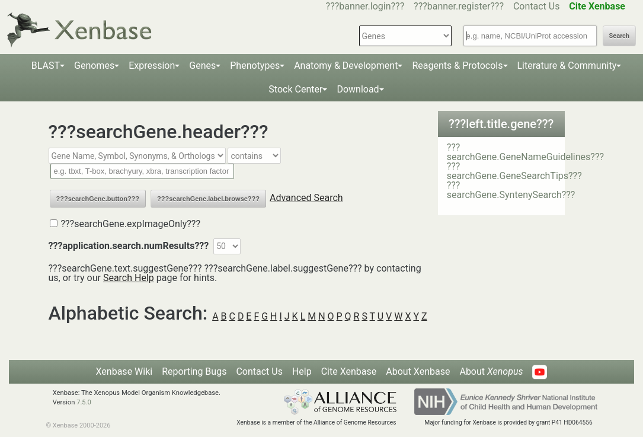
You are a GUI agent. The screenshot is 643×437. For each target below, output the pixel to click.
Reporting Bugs (194, 371)
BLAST (45, 65)
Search (619, 36)
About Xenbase (418, 371)
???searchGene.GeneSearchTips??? (514, 171)
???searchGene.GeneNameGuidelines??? (525, 152)
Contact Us (536, 6)
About (491, 371)
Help (302, 371)
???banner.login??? (365, 6)
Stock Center (295, 89)
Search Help (128, 277)
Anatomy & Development (346, 65)
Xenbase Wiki (124, 371)
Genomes (94, 65)
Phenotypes (255, 65)
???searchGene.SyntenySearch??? (511, 190)
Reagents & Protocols (457, 65)
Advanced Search (306, 197)
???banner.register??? (459, 6)
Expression (152, 65)
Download (358, 89)
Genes (202, 65)
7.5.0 (83, 402)
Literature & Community (567, 65)
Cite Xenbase (349, 371)
